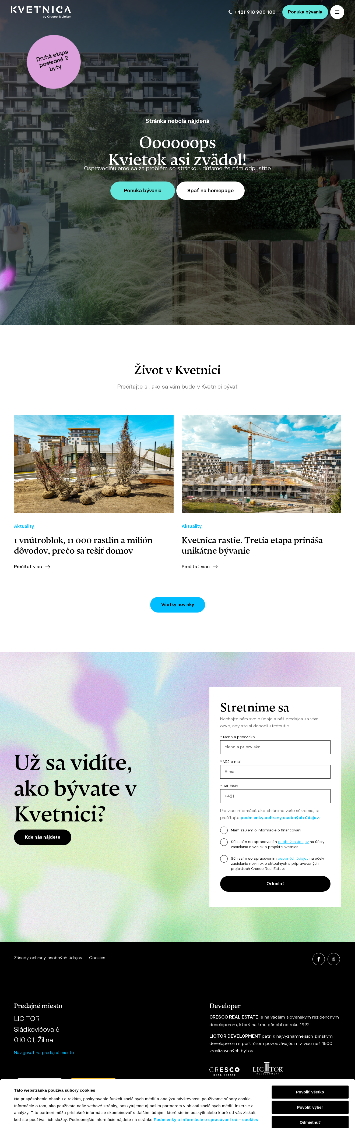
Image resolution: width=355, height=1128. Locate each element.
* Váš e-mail (275, 769)
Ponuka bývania (305, 12)
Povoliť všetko (310, 1047)
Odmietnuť (310, 1078)
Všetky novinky (177, 604)
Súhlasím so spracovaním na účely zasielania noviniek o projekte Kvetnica (277, 844)
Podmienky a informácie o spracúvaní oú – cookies (206, 1075)
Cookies (97, 957)
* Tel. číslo (275, 793)
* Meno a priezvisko (275, 744)
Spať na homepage (210, 190)
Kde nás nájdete (42, 837)
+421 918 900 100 (252, 12)
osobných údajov (293, 842)
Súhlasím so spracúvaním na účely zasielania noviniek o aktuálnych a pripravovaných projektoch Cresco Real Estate (277, 863)
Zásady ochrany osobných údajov (48, 957)
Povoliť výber (310, 1063)
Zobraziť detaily (224, 1117)
